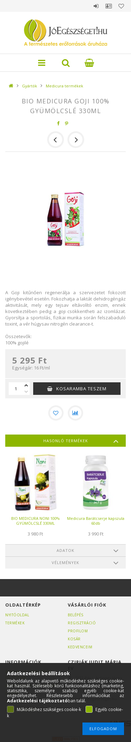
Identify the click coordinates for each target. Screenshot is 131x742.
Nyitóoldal (17, 614)
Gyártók (29, 85)
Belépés (96, 6)
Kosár (74, 638)
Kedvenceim (80, 647)
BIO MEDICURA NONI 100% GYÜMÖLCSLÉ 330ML (35, 521)
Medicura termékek (64, 85)
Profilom (78, 630)
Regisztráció (82, 622)
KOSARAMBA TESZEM (81, 388)
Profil (108, 6)
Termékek (14, 622)
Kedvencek (121, 6)
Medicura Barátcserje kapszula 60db (95, 521)
